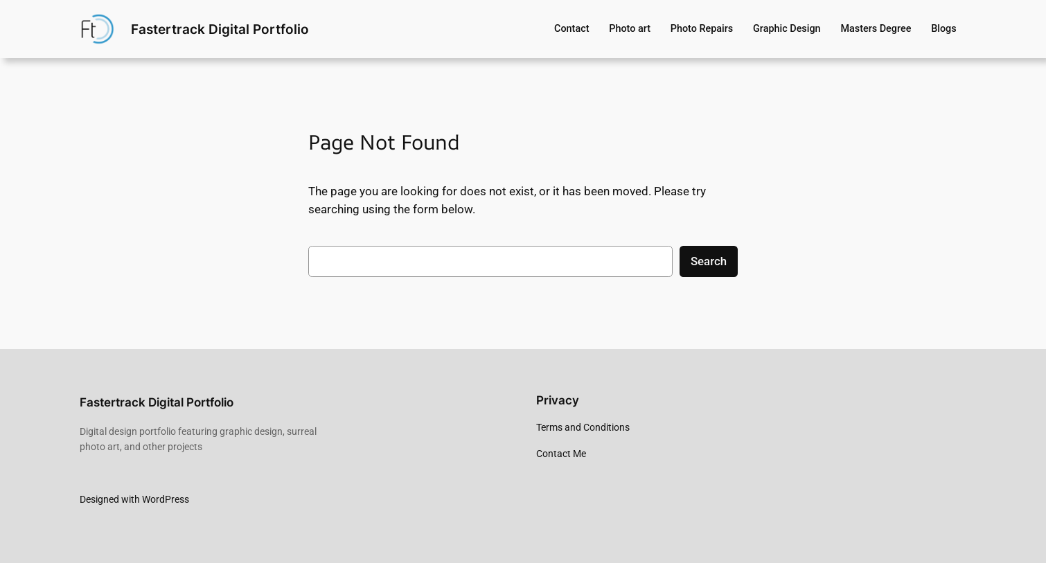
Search (709, 261)
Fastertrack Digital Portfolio (220, 29)
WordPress (165, 500)
